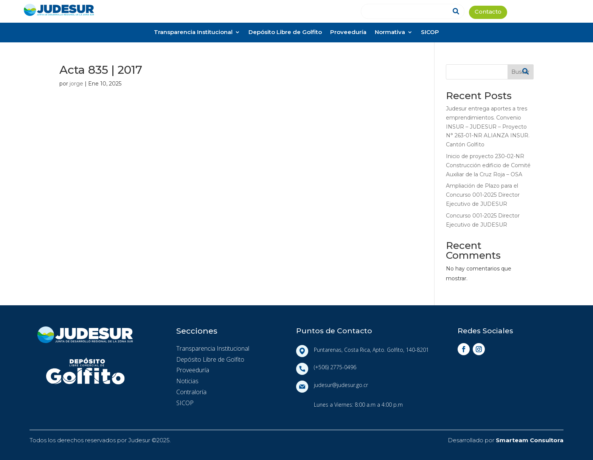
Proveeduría (348, 33)
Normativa (390, 33)
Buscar (520, 71)
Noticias (187, 381)
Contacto (488, 12)
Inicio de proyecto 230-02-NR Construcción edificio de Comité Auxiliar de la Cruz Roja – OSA (488, 165)
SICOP (430, 33)
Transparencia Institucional (193, 33)
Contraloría (191, 392)
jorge (76, 83)
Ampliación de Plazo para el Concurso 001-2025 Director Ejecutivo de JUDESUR (483, 194)
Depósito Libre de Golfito (285, 33)
